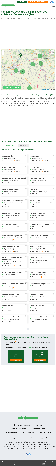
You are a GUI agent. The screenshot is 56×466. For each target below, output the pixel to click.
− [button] (2, 54)
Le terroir (23, 145)
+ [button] (2, 51)
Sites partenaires (29, 432)
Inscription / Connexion (18, 428)
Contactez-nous (45, 432)
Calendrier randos (11, 432)
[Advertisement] (28, 34)
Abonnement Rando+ (39, 428)
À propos (22, 1)
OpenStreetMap (45, 89)
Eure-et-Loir (31, 18)
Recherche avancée (12, 87)
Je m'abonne (16, 360)
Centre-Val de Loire (21, 18)
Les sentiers (9, 145)
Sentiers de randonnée (9, 18)
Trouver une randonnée (22, 425)
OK (44, 464)
